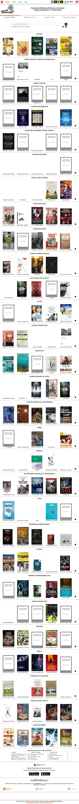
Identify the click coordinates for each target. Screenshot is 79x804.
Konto (25, 2)
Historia (14, 2)
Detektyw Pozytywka (53, 754)
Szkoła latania (32, 755)
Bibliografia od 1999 (49, 17)
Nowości (7, 2)
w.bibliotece (38, 783)
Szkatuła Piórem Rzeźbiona (69, 17)
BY (61, 1)
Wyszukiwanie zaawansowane (18, 26)
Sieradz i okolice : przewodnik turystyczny (18, 755)
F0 (65, 1)
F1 (68, 1)
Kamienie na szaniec (15, 756)
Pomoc (20, 2)
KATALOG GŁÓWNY (9, 17)
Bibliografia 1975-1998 (29, 17)
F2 (71, 1)
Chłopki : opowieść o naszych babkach (37, 754)
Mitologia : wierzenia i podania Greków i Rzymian (19, 754)
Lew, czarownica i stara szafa (35, 756)
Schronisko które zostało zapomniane (56, 755)
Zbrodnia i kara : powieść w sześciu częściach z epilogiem (21, 759)
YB (58, 1)
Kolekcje (27, 26)
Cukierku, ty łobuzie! (33, 759)
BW (55, 1)
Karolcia (51, 756)
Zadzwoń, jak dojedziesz (54, 759)
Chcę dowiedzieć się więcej (32, 802)
